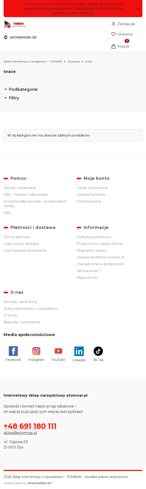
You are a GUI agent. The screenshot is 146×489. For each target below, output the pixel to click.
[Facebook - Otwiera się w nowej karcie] (13, 354)
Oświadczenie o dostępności (100, 264)
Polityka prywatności (94, 237)
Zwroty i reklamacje (20, 188)
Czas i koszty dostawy (21, 244)
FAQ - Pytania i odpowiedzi (26, 195)
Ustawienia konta (91, 195)
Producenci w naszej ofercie (100, 244)
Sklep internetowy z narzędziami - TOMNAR (33, 61)
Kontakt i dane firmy (20, 302)
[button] (138, 8)
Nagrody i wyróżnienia (22, 322)
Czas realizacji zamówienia (25, 250)
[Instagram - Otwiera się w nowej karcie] (36, 354)
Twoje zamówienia (92, 188)
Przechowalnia (89, 201)
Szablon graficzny (27, 483)
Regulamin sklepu (92, 250)
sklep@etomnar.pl (20, 433)
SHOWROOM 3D (23, 37)
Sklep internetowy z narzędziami (31, 309)
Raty (7, 213)
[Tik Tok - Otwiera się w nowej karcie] (98, 354)
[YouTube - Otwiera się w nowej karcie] (58, 354)
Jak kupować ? (89, 271)
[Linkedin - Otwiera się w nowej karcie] (79, 354)
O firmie (10, 315)
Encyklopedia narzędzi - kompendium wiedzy (35, 203)
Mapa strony (87, 277)
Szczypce (73, 61)
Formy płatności (17, 237)
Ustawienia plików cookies (99, 257)
